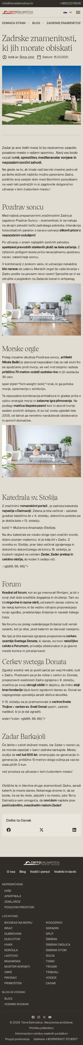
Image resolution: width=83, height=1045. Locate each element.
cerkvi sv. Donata (65, 675)
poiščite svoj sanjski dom (20, 179)
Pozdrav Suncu (27, 220)
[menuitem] (17, 3)
